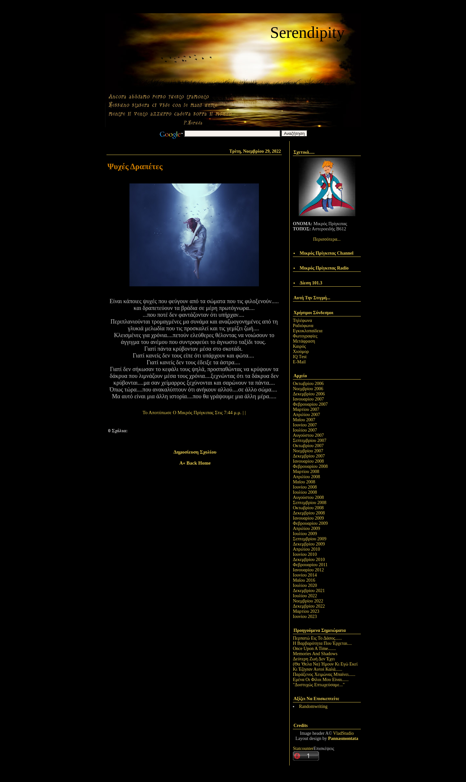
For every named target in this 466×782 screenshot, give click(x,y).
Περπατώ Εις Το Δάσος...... (317, 638)
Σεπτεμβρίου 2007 (309, 440)
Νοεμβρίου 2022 (308, 601)
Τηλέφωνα (302, 320)
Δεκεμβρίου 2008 (309, 513)
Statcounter (303, 748)
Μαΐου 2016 (304, 580)
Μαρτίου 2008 (306, 471)
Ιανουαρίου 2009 (308, 518)
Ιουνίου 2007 (305, 425)
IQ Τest (299, 356)
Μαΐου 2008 (304, 481)
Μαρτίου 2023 (306, 611)
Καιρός (299, 346)
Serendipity (307, 32)
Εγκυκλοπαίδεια (307, 330)
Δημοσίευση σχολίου (194, 452)
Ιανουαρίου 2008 (308, 461)
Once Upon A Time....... (314, 648)
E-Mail (299, 361)
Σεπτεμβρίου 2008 (309, 502)
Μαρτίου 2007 (306, 409)
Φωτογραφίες (305, 336)
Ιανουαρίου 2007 (308, 399)
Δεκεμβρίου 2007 (309, 456)
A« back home (195, 463)
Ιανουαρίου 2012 (308, 569)
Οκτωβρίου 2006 (308, 383)
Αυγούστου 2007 (308, 435)
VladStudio (343, 733)
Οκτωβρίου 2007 (308, 445)
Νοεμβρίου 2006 (308, 388)
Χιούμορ (301, 351)
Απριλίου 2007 (306, 414)
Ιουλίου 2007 (305, 430)
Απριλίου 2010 (306, 549)
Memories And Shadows (315, 653)
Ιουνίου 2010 (305, 554)
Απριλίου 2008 (306, 476)
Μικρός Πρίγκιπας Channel (326, 253)
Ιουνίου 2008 (305, 487)
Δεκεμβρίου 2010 (309, 559)
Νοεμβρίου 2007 (308, 450)
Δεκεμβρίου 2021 (309, 590)
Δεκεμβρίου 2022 (309, 606)
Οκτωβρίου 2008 (308, 507)
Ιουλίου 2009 (305, 533)
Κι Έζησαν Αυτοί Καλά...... (317, 669)
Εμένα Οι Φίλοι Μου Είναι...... (321, 679)
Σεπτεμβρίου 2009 (309, 538)
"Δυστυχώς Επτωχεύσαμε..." (319, 684)
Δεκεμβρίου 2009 (309, 544)
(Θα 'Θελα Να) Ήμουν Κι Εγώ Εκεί (325, 664)
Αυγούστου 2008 (308, 497)
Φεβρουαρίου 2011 (310, 564)
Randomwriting (313, 706)
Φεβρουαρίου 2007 (310, 404)
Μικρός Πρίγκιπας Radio (324, 268)
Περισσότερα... (326, 239)
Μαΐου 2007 (304, 419)
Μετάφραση (304, 341)
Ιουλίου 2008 (305, 492)
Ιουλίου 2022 (305, 595)
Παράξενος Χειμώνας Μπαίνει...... (324, 674)
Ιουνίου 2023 (305, 616)
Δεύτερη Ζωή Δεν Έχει (314, 658)
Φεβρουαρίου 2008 (310, 466)
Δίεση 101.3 (311, 283)
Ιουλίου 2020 (305, 585)
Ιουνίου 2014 (305, 575)
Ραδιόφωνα (303, 325)
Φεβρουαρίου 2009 (310, 523)
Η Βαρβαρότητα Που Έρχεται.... (322, 643)
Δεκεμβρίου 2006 (309, 393)
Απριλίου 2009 (306, 528)
